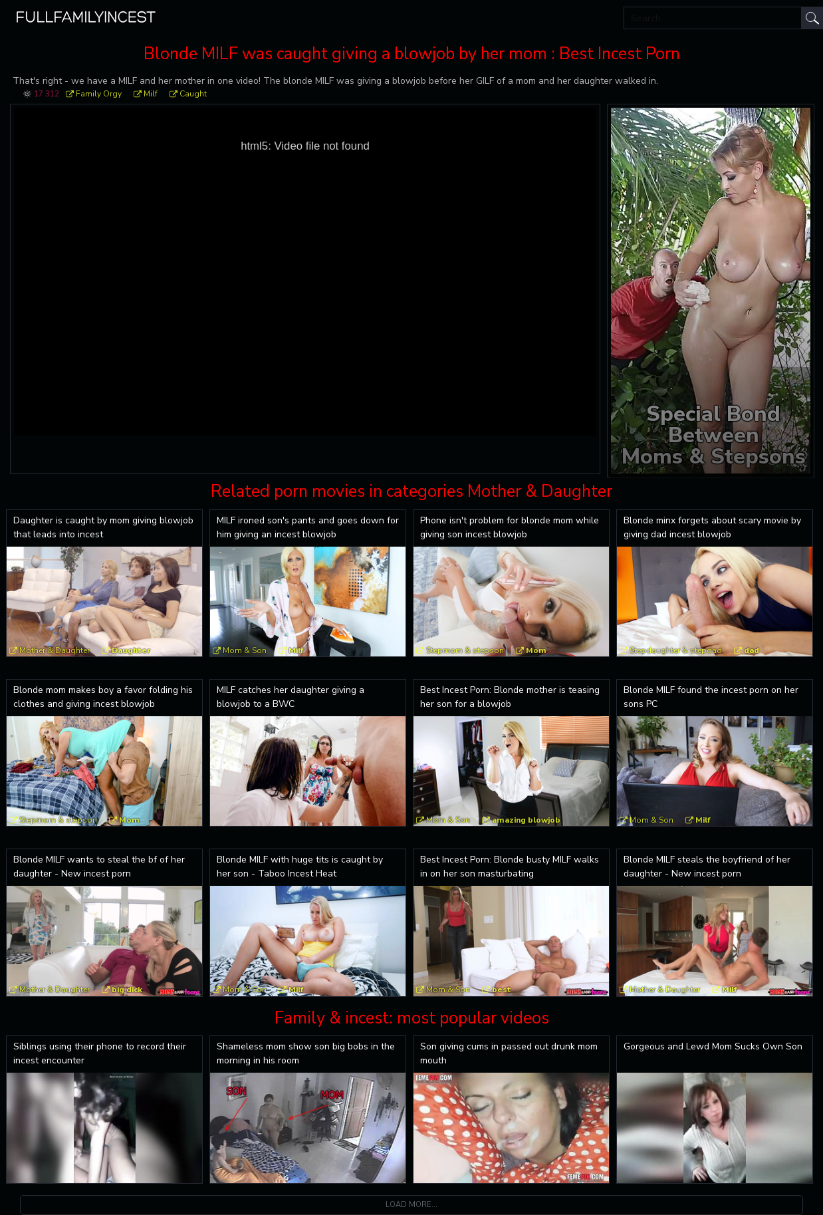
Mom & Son (245, 650)
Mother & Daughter (54, 650)
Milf (151, 93)
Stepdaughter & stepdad (676, 650)
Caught (193, 93)
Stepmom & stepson (465, 650)
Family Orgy (99, 93)
